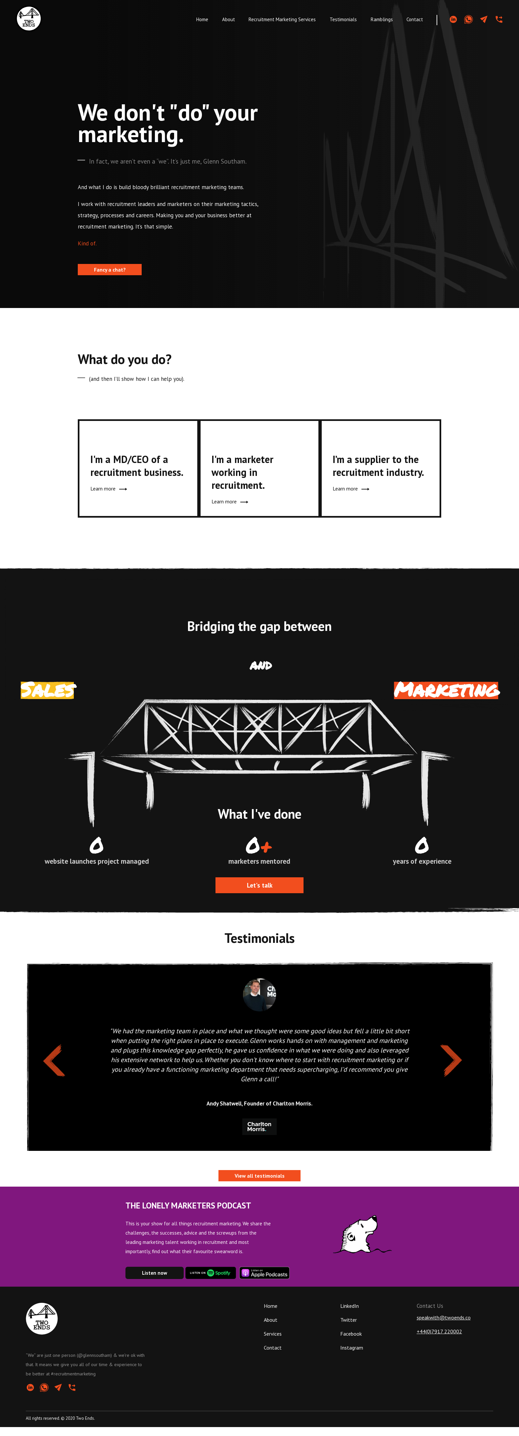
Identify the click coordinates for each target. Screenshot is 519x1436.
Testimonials (343, 19)
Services (273, 1342)
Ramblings (382, 19)
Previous (45, 1057)
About (228, 19)
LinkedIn (349, 1314)
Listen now (154, 1282)
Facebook (351, 1342)
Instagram (351, 1356)
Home (202, 19)
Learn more (107, 491)
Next (443, 1057)
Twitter (348, 1328)
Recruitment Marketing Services (282, 19)
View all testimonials (259, 1185)
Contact (414, 19)
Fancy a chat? (110, 269)
